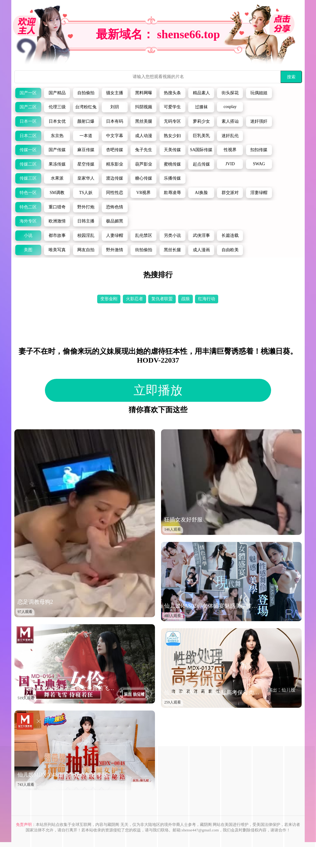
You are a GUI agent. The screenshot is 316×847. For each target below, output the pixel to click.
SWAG (259, 164)
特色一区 (28, 192)
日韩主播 (85, 221)
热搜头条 (172, 93)
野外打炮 (85, 207)
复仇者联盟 (162, 299)
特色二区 (28, 207)
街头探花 (230, 93)
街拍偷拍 (143, 250)
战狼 (185, 299)
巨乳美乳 (201, 135)
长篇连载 (230, 235)
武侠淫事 (201, 235)
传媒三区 (28, 178)
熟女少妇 (172, 135)
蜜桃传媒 (172, 164)
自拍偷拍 (85, 93)
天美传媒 (172, 149)
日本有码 (114, 121)
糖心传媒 (143, 178)
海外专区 (28, 221)
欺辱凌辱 (172, 192)
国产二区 (28, 107)
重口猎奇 (57, 207)
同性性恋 (114, 192)
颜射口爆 (85, 121)
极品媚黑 (114, 221)
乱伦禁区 (143, 235)
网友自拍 (85, 250)
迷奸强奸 (258, 121)
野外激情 (114, 250)
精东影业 (114, 164)
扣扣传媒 (258, 149)
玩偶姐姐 (258, 93)
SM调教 (57, 192)
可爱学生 (172, 107)
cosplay (230, 106)
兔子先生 (143, 149)
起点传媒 (201, 164)
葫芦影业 (143, 164)
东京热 (57, 135)
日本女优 (57, 121)
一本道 (85, 135)
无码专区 (172, 121)
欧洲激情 (57, 221)
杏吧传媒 (114, 149)
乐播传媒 (172, 178)
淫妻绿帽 (258, 192)
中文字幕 (114, 135)
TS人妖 (86, 192)
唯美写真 (57, 250)
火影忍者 (134, 299)
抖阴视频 (143, 107)
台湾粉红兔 (86, 107)
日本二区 (28, 135)
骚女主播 (114, 93)
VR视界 (143, 192)
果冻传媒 (57, 164)
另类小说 (172, 235)
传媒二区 (28, 164)
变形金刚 (108, 299)
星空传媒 (85, 164)
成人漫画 (201, 250)
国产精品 (57, 93)
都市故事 (57, 235)
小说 (28, 235)
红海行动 (206, 299)
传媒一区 (28, 149)
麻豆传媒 (85, 149)
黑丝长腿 (172, 250)
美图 (28, 250)
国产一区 (28, 93)
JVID (230, 164)
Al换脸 (201, 192)
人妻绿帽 (114, 235)
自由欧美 (230, 250)
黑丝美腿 (143, 121)
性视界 (230, 149)
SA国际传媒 (201, 149)
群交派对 (230, 192)
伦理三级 (57, 107)
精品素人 (201, 93)
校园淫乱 (85, 235)
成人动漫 (143, 135)
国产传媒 (57, 149)
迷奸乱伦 (230, 135)
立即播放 (158, 390)
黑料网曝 (143, 93)
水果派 (57, 178)
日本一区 (28, 121)
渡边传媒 (114, 178)
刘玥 (114, 107)
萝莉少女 (201, 121)
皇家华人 (85, 178)
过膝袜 (201, 107)
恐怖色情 (114, 207)
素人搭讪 (230, 121)
